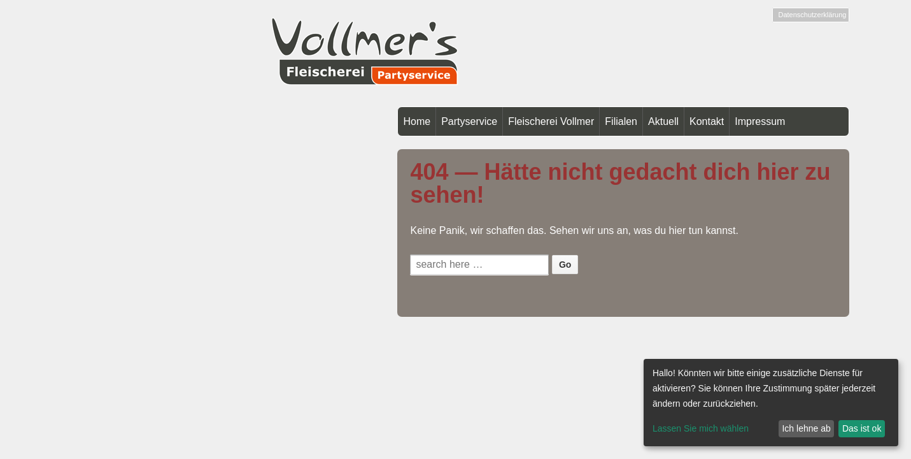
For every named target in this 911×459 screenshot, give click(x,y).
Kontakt (706, 121)
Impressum (760, 121)
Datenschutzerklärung (812, 14)
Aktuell (663, 121)
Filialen (621, 121)
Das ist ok (861, 428)
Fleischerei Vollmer (551, 121)
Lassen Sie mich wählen (701, 428)
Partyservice (469, 121)
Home (416, 121)
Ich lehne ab (806, 428)
